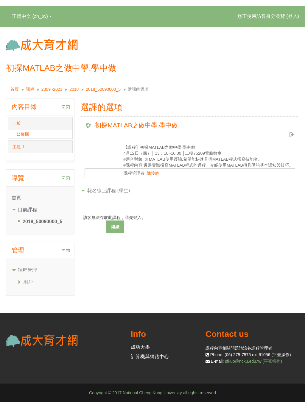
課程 (30, 89)
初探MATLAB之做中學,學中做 (136, 125)
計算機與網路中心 (150, 356)
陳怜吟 (153, 173)
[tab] (40, 123)
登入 (293, 16)
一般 (17, 123)
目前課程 (27, 209)
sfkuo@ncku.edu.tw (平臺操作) (253, 361)
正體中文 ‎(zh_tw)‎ (32, 16)
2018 (74, 89)
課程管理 (27, 270)
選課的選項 (138, 89)
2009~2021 (51, 89)
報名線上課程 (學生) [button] (108, 190)
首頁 (14, 89)
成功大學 (140, 347)
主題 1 (18, 146)
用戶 (28, 281)
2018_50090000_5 (103, 89)
